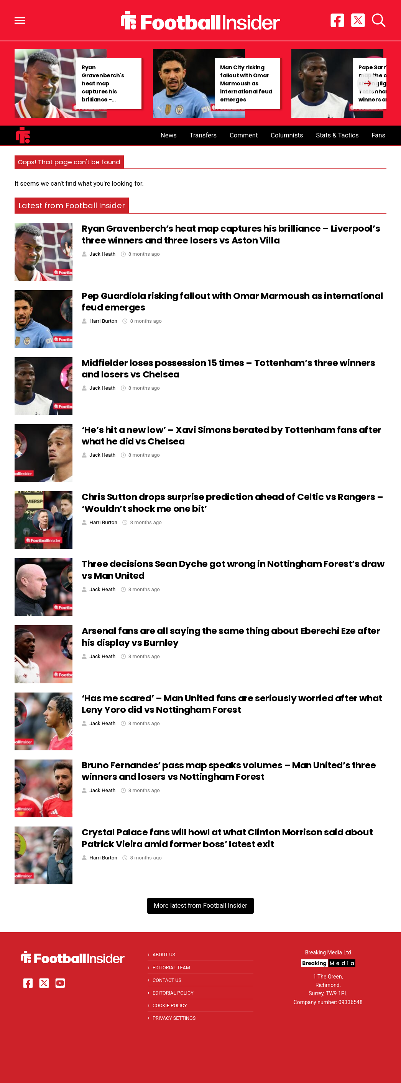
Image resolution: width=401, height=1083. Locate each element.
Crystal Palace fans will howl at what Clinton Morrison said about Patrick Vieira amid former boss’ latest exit (227, 838)
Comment (244, 135)
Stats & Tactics (337, 135)
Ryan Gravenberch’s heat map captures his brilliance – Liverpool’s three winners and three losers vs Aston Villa (231, 234)
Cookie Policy (170, 1005)
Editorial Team (171, 967)
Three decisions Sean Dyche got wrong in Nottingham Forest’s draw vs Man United (233, 569)
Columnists (287, 135)
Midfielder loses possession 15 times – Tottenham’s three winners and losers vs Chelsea (228, 368)
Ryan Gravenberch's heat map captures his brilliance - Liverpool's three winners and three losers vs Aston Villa (109, 95)
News (169, 135)
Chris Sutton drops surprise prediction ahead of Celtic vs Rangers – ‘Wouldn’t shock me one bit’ (232, 502)
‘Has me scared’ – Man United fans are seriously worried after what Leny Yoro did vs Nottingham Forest (232, 704)
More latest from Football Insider (200, 905)
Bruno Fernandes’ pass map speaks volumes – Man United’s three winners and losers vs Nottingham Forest (229, 771)
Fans (378, 135)
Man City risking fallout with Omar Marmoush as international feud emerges (246, 83)
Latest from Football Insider (71, 205)
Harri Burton (103, 321)
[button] (20, 20)
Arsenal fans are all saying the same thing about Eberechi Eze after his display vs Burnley (231, 636)
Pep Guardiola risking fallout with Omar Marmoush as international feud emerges (232, 301)
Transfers (203, 135)
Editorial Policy (173, 993)
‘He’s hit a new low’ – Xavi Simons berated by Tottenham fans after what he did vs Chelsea (231, 435)
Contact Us (167, 980)
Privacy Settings (174, 1018)
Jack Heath (102, 254)
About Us (164, 954)
